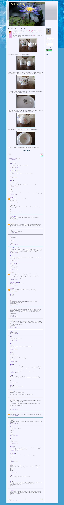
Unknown (11, 197)
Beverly (11, 180)
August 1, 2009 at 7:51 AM (14, 167)
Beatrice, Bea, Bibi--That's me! (14, 282)
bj (10, 300)
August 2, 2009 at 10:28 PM (14, 472)
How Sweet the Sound (22, 31)
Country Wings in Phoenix (14, 248)
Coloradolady (12, 490)
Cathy (11, 331)
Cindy (11, 336)
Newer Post (10, 499)
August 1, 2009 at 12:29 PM (14, 297)
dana (10, 481)
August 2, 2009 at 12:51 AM (14, 435)
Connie (11, 375)
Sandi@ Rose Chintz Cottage (14, 170)
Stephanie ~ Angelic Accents (14, 427)
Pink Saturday (15, 159)
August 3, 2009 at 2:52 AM (14, 478)
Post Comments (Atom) (15, 500)
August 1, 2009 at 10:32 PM (14, 423)
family (12, 159)
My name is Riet (12, 216)
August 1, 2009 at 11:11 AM (14, 260)
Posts (48, 43)
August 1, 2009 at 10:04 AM (14, 220)
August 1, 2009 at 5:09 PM (14, 388)
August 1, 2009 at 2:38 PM (14, 361)
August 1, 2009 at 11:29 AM (14, 279)
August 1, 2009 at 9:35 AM (14, 213)
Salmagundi (11, 223)
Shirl (11, 464)
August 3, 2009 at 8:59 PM (14, 495)
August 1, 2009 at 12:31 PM (14, 305)
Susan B (11, 419)
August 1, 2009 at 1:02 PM (14, 333)
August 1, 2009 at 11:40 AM (14, 285)
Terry (11, 352)
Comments (48, 45)
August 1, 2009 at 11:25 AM (14, 269)
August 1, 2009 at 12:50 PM (14, 316)
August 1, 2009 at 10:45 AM (14, 232)
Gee (10, 189)
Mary (11, 343)
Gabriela (11, 236)
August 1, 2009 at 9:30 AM (14, 202)
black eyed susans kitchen (13, 163)
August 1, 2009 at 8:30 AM (14, 186)
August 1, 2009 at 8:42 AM (14, 194)
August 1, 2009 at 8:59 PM (14, 415)
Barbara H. (11, 391)
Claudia (11, 385)
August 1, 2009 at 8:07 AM (14, 177)
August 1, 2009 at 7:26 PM (14, 409)
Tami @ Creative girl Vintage (14, 263)
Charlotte (11, 320)
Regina (11, 438)
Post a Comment (11, 497)
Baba (11, 255)
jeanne (11, 308)
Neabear (11, 475)
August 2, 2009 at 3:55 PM (14, 450)
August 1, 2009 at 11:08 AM (14, 252)
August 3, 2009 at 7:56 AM (14, 487)
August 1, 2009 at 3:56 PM (14, 382)
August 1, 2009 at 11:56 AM (14, 291)
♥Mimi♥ (11, 364)
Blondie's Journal (12, 399)
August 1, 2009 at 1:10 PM (13, 340)
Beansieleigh (12, 446)
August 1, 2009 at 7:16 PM (14, 396)
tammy (11, 294)
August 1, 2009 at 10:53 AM (14, 244)
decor (11, 159)
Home (26, 499)
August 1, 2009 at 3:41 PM (14, 372)
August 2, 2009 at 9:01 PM (14, 461)
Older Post (41, 499)
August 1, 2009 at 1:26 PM (14, 349)
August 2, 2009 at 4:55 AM (14, 443)
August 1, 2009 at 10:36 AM (14, 227)
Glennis (11, 272)
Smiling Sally (18, 4)
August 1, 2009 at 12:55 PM (14, 327)
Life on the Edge (12, 453)
